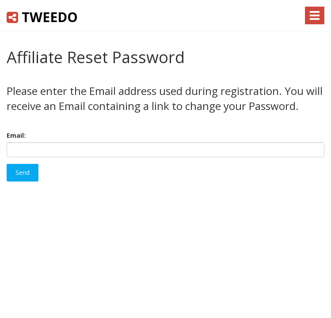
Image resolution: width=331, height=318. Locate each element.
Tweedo (42, 17)
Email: (16, 135)
